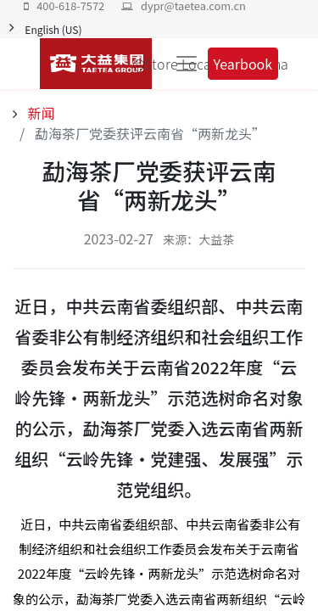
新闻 (40, 113)
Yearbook (243, 63)
